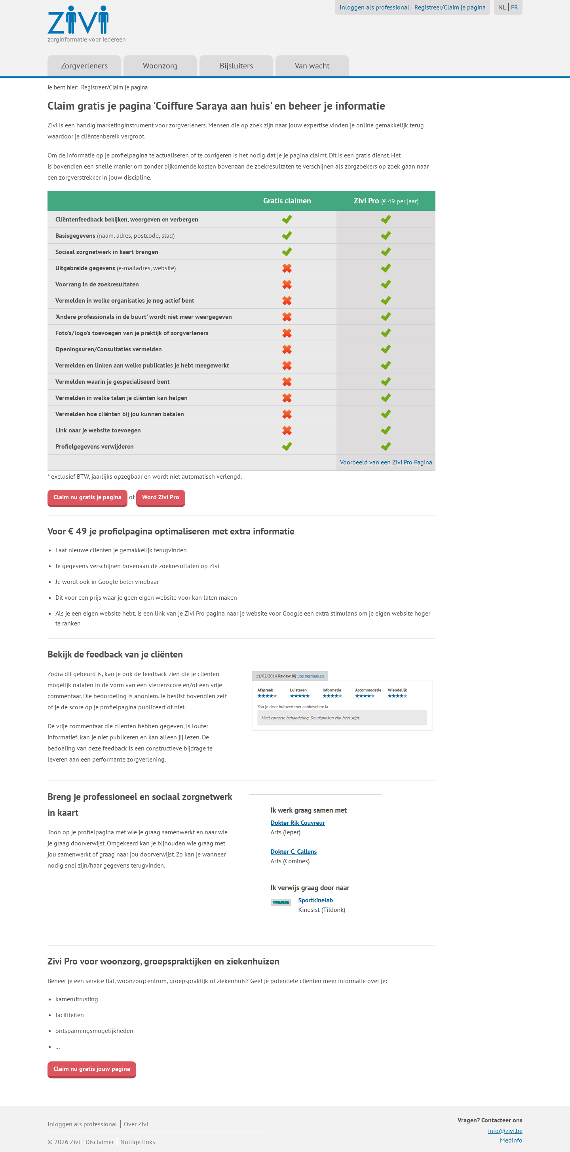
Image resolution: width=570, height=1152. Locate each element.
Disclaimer (100, 1142)
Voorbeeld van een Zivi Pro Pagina (386, 462)
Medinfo (511, 1140)
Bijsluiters (236, 66)
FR (514, 7)
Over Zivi (136, 1124)
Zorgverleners (84, 66)
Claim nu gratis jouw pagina (91, 1068)
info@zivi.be (505, 1131)
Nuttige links (137, 1142)
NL (502, 7)
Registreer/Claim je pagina (450, 7)
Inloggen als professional (374, 7)
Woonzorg (160, 66)
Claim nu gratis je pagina (87, 497)
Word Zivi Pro (160, 497)
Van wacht (312, 66)
